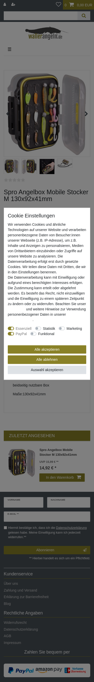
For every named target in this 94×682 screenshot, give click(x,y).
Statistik (49, 328)
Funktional (46, 334)
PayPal (21, 334)
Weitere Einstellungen (25, 339)
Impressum (16, 309)
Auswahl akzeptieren (47, 370)
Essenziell (24, 328)
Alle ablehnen (47, 360)
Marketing (74, 328)
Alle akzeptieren (47, 349)
